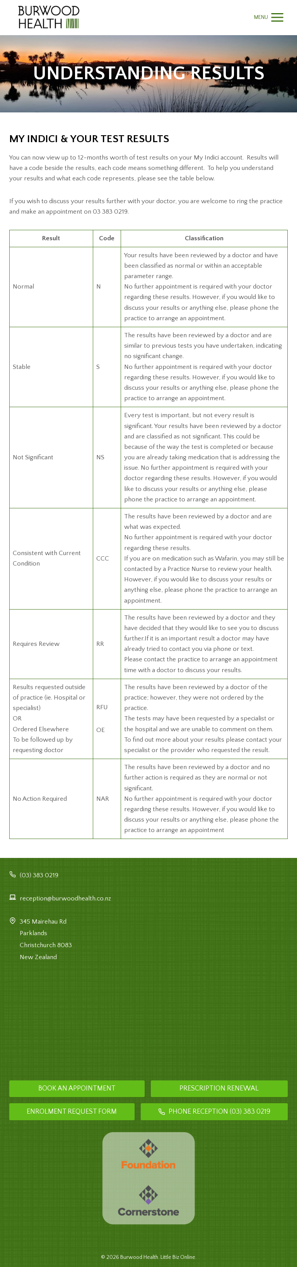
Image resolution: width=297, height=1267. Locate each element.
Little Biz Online (177, 1257)
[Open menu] (269, 17)
